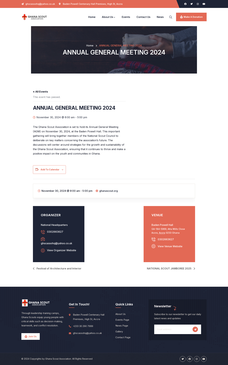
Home (89, 45)
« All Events (40, 91)
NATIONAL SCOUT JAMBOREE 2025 (169, 268)
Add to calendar (50, 169)
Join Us (32, 336)
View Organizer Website (61, 250)
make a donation (193, 17)
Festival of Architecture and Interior (58, 268)
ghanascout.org (108, 190)
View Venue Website (170, 246)
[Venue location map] (114, 230)
